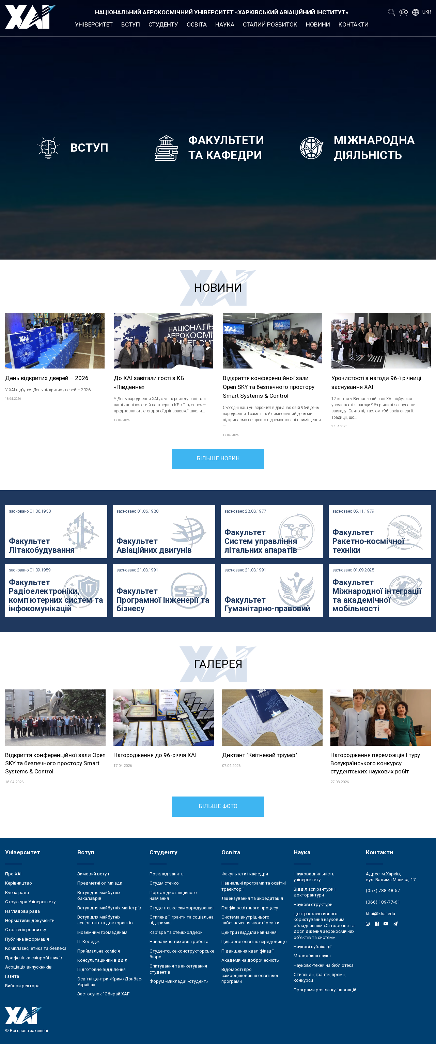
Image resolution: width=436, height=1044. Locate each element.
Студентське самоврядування (182, 907)
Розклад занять (167, 873)
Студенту (163, 24)
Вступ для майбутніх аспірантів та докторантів (105, 919)
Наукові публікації (312, 946)
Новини (318, 24)
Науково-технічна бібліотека (324, 965)
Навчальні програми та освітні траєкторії (253, 885)
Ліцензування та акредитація (252, 898)
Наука (224, 24)
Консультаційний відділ (102, 960)
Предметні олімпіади (99, 883)
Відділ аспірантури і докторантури (315, 892)
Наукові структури (313, 904)
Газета (12, 976)
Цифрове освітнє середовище (253, 941)
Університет (94, 24)
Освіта (197, 24)
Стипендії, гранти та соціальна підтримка (182, 919)
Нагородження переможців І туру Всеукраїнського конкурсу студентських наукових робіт (375, 763)
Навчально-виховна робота (179, 941)
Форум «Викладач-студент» (179, 981)
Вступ (130, 24)
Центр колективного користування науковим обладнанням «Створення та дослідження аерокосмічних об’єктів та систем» (324, 925)
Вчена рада (17, 892)
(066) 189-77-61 (383, 902)
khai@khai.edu (380, 913)
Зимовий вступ (93, 873)
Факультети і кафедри (244, 873)
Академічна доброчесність (250, 960)
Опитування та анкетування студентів (178, 968)
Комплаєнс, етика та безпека (35, 948)
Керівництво (18, 883)
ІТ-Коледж (88, 941)
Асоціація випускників (28, 967)
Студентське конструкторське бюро (182, 953)
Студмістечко (164, 883)
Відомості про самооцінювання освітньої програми (249, 975)
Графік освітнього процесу (249, 907)
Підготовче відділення (101, 969)
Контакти (354, 24)
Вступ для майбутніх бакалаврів (99, 895)
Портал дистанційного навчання (173, 895)
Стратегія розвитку (25, 929)
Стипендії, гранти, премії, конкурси (320, 977)
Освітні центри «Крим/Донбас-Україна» (109, 981)
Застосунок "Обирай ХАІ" (103, 993)
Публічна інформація (27, 939)
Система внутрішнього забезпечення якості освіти (250, 919)
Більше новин (218, 458)
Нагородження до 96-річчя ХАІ (155, 755)
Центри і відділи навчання (249, 932)
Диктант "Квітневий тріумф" (259, 755)
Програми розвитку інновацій (325, 989)
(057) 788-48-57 (383, 890)
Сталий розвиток (270, 24)
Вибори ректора (22, 985)
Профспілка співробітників (33, 957)
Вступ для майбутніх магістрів (109, 907)
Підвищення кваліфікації (247, 951)
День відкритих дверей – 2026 (47, 378)
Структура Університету (30, 901)
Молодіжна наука (312, 955)
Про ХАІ (13, 873)
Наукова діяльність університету (314, 876)
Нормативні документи (29, 920)
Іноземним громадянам (102, 932)
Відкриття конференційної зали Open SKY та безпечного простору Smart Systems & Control (268, 387)
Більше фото (218, 806)
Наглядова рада (22, 911)
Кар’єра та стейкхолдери (176, 932)
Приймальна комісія (98, 951)
